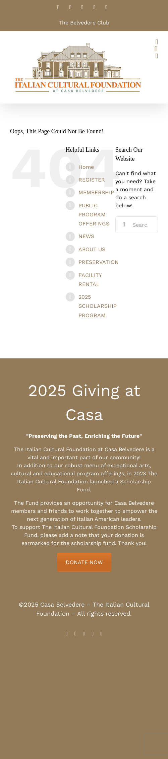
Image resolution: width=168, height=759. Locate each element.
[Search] (123, 224)
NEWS (86, 236)
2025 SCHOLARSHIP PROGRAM (97, 306)
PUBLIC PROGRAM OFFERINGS (93, 214)
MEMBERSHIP (96, 192)
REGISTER (91, 180)
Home (86, 167)
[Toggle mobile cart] (156, 56)
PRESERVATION (98, 262)
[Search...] (136, 224)
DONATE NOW (84, 562)
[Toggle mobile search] (156, 49)
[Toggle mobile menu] (156, 42)
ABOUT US (91, 249)
